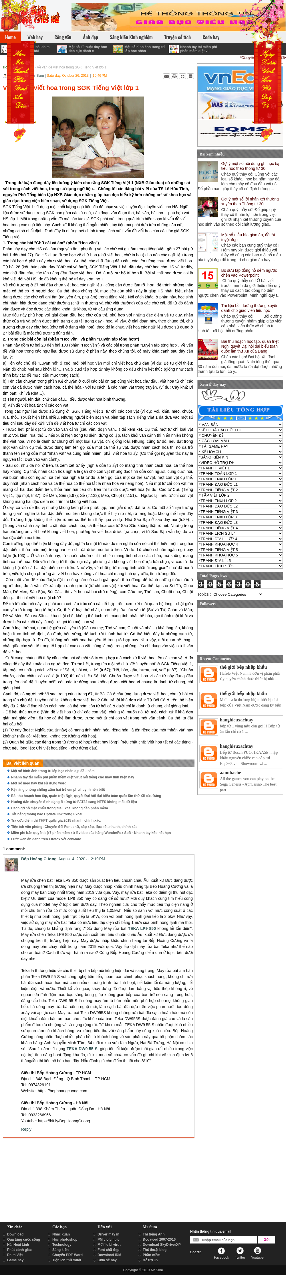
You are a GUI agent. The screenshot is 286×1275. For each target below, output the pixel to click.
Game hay (15, 1260)
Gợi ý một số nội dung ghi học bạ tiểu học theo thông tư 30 (250, 166)
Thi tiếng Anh (154, 1234)
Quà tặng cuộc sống (23, 1239)
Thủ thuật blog (154, 1250)
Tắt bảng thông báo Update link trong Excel (46, 814)
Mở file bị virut (109, 1245)
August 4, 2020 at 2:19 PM (81, 859)
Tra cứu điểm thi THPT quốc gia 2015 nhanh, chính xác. (56, 820)
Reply (26, 1129)
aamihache (230, 772)
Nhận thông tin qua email (210, 1231)
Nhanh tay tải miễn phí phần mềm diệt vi (198, 49)
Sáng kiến (60, 1250)
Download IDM (109, 1255)
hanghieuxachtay (236, 719)
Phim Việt (15, 1255)
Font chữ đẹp (108, 1250)
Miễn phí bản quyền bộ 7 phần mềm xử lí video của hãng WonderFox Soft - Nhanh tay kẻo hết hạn (91, 833)
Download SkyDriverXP (162, 1245)
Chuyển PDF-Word (67, 1255)
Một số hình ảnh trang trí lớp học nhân (144, 49)
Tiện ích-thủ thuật (66, 1260)
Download (15, 1234)
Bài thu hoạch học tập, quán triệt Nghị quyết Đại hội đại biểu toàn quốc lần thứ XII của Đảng (86, 796)
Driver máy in (108, 1234)
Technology (61, 1245)
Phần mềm (151, 1255)
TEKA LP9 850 (142, 928)
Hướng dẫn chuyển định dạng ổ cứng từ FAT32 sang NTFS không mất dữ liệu (74, 802)
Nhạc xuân (61, 1234)
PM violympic (109, 1239)
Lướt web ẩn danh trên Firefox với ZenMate (46, 839)
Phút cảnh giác (19, 1250)
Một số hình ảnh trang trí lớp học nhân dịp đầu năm (53, 771)
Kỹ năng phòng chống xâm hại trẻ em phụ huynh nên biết (58, 790)
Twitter (240, 1258)
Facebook (221, 1258)
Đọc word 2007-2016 (159, 1239)
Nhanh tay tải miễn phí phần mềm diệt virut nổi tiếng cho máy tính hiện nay (72, 777)
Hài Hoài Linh (18, 1245)
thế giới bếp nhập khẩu (243, 667)
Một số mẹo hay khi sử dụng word (38, 783)
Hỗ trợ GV (150, 1260)
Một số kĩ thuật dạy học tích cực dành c (88, 49)
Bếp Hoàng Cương (39, 859)
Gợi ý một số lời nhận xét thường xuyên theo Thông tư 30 (250, 201)
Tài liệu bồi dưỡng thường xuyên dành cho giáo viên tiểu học (250, 308)
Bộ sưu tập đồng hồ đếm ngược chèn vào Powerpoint (249, 273)
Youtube (257, 1258)
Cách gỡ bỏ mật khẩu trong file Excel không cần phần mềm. (60, 808)
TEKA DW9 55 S (82, 1048)
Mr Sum (157, 1270)
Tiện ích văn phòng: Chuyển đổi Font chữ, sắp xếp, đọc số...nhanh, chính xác (74, 827)
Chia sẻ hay (107, 1260)
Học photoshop (65, 1239)
